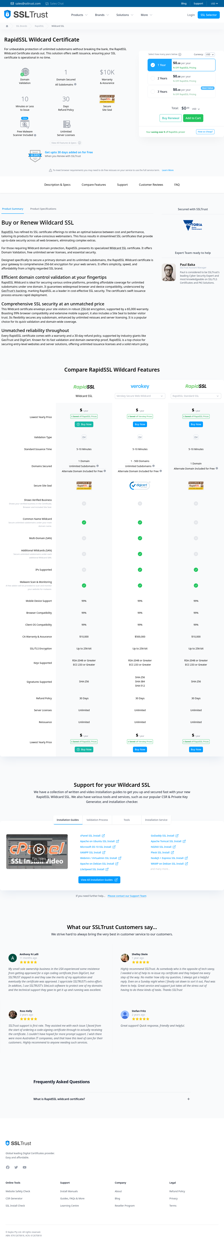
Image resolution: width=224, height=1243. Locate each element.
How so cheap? (205, 128)
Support (198, 3)
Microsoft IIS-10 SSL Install (98, 847)
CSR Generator (14, 1198)
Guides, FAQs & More (72, 1198)
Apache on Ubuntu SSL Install (99, 841)
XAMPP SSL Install (93, 852)
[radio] (181, 62)
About (118, 1191)
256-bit (85, 309)
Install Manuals (69, 1191)
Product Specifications (43, 208)
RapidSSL (39, 26)
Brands (102, 15)
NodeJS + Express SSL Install (169, 858)
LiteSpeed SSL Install (94, 869)
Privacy (173, 1198)
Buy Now (83, 424)
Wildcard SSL (118, 248)
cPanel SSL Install (92, 835)
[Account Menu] (191, 14)
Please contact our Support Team (127, 896)
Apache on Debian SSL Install (99, 863)
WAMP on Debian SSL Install (169, 863)
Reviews (151, 185)
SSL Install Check (15, 1205)
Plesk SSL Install (162, 852)
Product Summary (12, 208)
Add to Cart (193, 115)
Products (79, 15)
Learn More (167, 170)
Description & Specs (57, 185)
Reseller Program (125, 1205)
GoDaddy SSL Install (165, 835)
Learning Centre (69, 1205)
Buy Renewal (170, 115)
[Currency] (214, 4)
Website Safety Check (18, 1191)
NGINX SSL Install (163, 847)
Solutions (125, 15)
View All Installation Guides (99, 880)
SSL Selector (209, 15)
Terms (172, 1205)
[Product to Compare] (140, 396)
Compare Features (94, 185)
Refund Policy (177, 1191)
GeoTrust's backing (13, 291)
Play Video (39, 851)
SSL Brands (21, 26)
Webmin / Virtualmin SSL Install (101, 858)
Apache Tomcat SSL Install (168, 841)
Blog (183, 3)
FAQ (177, 185)
